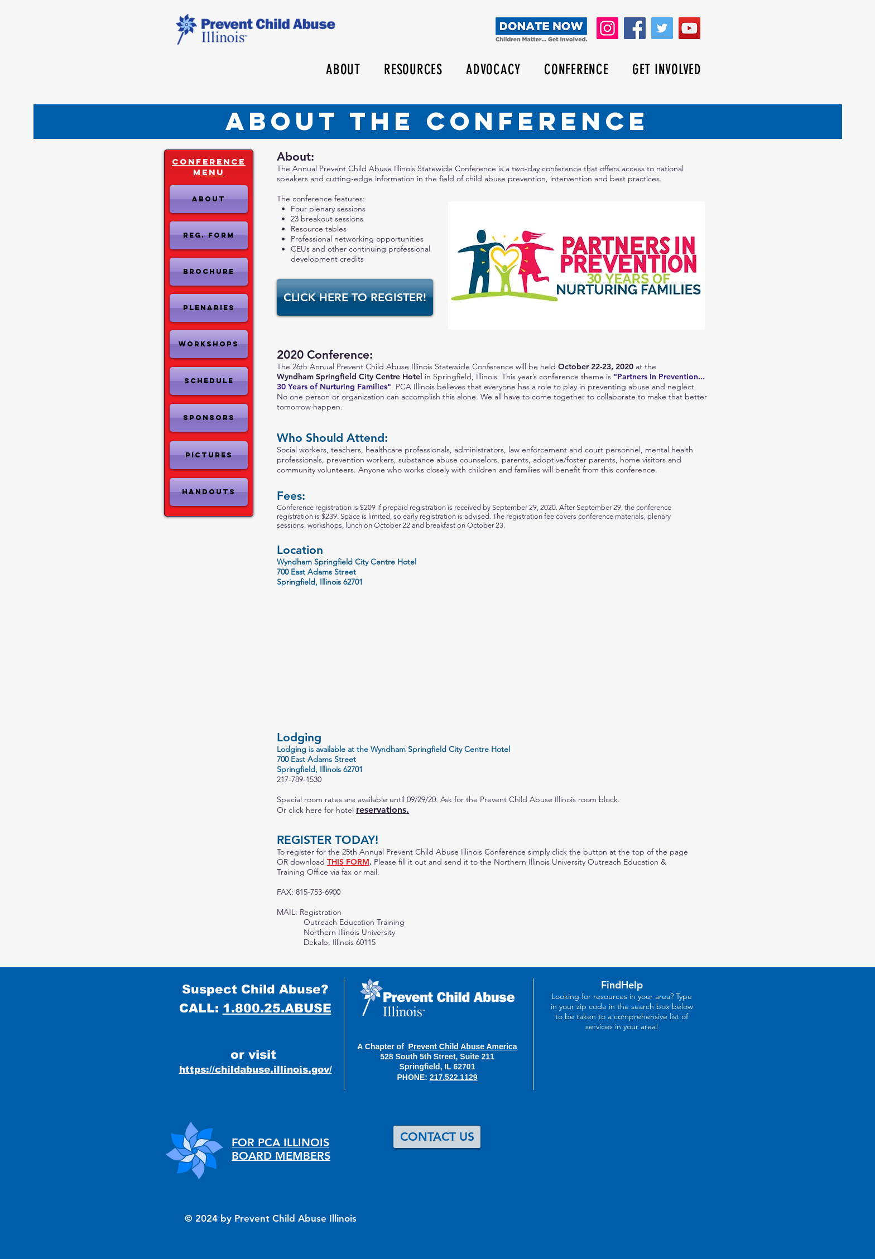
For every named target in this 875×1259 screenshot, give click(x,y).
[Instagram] (607, 28)
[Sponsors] (209, 418)
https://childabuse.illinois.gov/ (255, 1069)
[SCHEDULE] (209, 381)
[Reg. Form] (209, 235)
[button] (343, 69)
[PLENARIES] (209, 308)
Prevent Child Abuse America (462, 1046)
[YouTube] (689, 28)
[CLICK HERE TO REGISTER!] (355, 297)
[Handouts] (209, 492)
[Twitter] (662, 28)
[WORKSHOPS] (209, 344)
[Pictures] (209, 455)
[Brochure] (209, 272)
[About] (209, 199)
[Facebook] (635, 28)
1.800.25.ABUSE (277, 1008)
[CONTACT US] (436, 1137)
